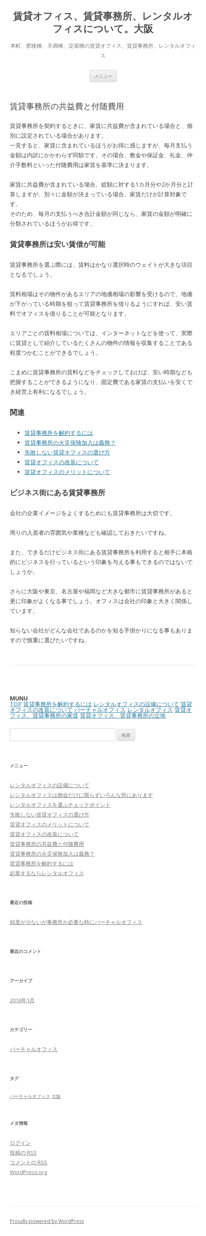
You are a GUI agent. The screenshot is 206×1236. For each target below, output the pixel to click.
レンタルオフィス (150, 709)
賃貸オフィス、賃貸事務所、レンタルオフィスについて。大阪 (103, 22)
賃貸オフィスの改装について (61, 462)
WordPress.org (28, 1172)
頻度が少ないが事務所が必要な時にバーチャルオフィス (76, 922)
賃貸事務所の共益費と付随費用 (47, 843)
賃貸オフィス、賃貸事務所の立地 (123, 715)
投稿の (23, 1152)
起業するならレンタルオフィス (47, 873)
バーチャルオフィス (100, 709)
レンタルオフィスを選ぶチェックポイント (60, 804)
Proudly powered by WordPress (47, 1221)
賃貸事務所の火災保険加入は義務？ (70, 442)
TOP (16, 704)
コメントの (28, 1162)
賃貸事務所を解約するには (58, 433)
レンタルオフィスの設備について (136, 704)
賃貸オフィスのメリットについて (67, 472)
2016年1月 (22, 1000)
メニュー (103, 76)
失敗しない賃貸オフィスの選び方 (67, 452)
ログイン (20, 1142)
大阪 (56, 1096)
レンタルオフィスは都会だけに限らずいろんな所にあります (81, 795)
